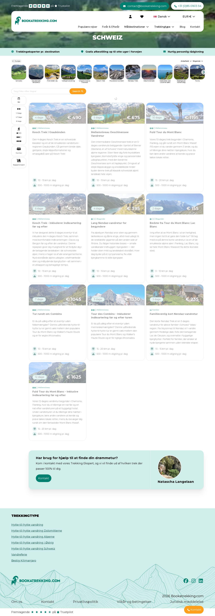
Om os (16, 602)
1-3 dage (19, 113)
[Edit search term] (43, 91)
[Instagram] (193, 581)
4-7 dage (19, 117)
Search (77, 91)
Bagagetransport (19, 165)
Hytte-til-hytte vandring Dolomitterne (36, 530)
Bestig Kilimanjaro (23, 560)
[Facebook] (186, 581)
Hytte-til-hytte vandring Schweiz (33, 548)
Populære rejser (87, 26)
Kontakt (195, 26)
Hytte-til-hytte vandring (27, 524)
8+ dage (19, 121)
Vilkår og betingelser (134, 602)
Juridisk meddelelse (187, 602)
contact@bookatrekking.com (145, 6)
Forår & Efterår (110, 26)
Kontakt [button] (43, 478)
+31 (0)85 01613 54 (187, 6)
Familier (19, 153)
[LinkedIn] (201, 581)
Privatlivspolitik (85, 602)
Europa (16, 61)
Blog (182, 26)
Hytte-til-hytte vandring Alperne (32, 536)
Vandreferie (19, 554)
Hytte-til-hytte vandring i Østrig (32, 542)
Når (19, 100)
